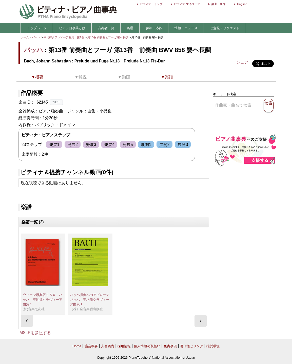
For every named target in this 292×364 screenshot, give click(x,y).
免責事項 (170, 346)
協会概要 (91, 346)
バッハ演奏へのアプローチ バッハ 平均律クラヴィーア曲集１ (91, 299)
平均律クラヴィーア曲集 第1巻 (64, 37)
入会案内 (107, 346)
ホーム (25, 37)
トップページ (37, 28)
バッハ (36, 37)
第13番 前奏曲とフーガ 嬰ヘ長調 (107, 37)
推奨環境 (213, 346)
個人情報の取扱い (147, 346)
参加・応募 (154, 28)
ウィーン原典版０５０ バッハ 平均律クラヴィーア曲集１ (42, 299)
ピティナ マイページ (187, 4)
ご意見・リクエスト (225, 28)
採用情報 (124, 346)
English (242, 4)
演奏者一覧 (106, 28)
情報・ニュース (186, 28)
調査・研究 (218, 4)
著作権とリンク (191, 346)
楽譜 (130, 28)
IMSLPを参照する (34, 332)
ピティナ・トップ (151, 4)
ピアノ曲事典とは (72, 28)
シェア (242, 62)
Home (76, 346)
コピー (56, 102)
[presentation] (27, 321)
